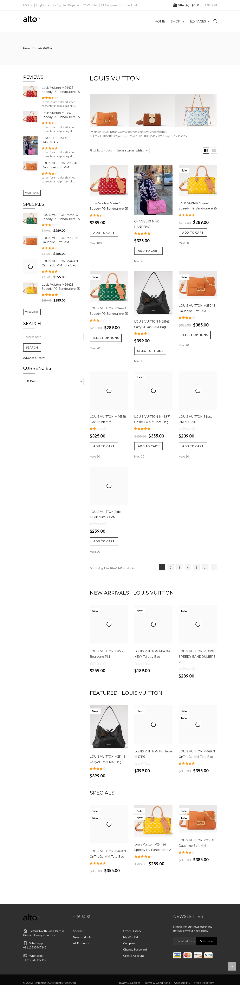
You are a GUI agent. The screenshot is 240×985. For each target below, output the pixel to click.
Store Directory (204, 972)
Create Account (133, 945)
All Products (81, 933)
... (205, 562)
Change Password (135, 939)
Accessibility (182, 972)
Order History (132, 921)
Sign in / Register (68, 5)
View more (32, 193)
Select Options (106, 346)
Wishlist (92, 5)
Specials (78, 921)
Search (32, 323)
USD (28, 5)
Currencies (37, 368)
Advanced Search (34, 357)
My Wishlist (130, 927)
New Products (82, 927)
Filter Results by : (101, 150)
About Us (211, 976)
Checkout (130, 5)
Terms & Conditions (157, 972)
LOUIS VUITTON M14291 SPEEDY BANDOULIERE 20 (197, 651)
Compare (111, 5)
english (42, 5)
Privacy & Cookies (129, 972)
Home (26, 48)
